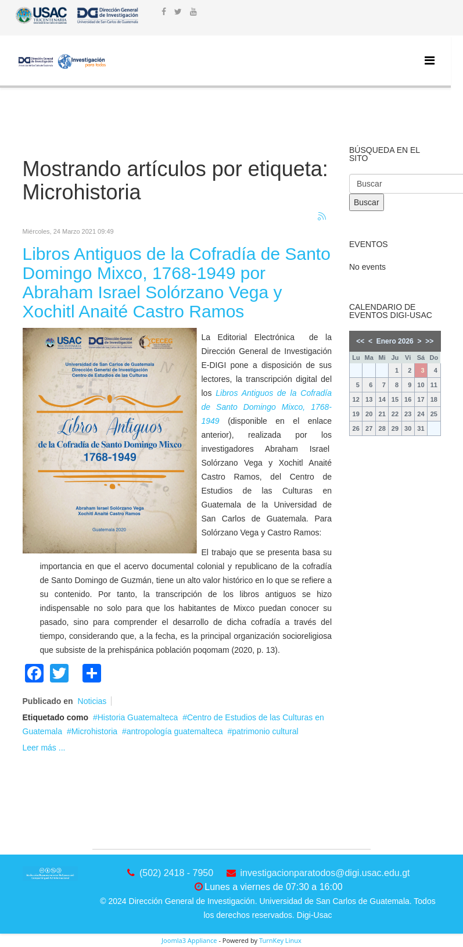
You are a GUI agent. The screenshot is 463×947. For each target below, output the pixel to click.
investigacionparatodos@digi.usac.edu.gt (325, 873)
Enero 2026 (395, 341)
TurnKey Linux (280, 940)
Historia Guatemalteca (138, 717)
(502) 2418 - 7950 (176, 873)
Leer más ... (44, 747)
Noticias (92, 701)
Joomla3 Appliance (189, 940)
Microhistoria (94, 731)
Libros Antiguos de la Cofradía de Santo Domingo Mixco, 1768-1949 (267, 407)
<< (360, 341)
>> (429, 341)
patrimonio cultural (265, 731)
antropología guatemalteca (175, 731)
